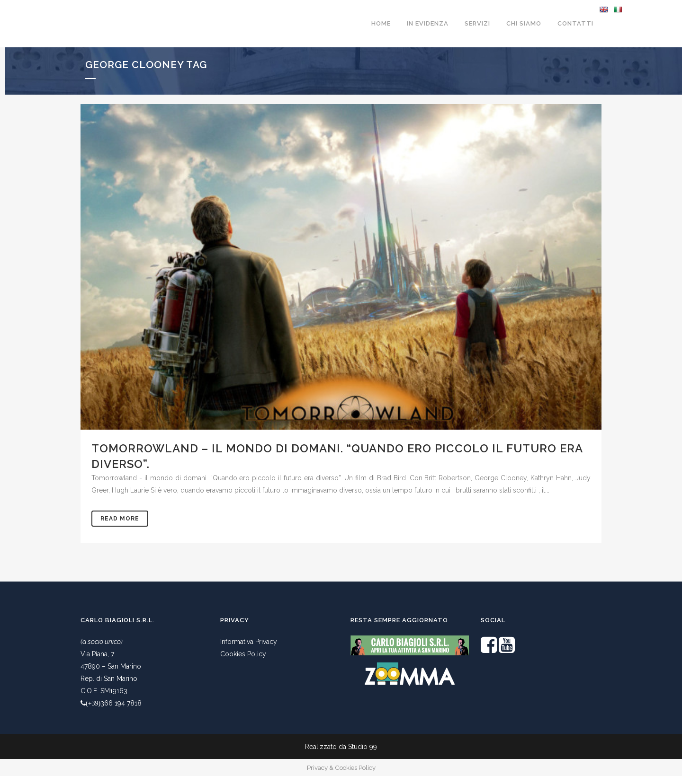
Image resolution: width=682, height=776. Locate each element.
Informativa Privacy (248, 641)
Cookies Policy (243, 654)
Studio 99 (362, 746)
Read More (119, 518)
